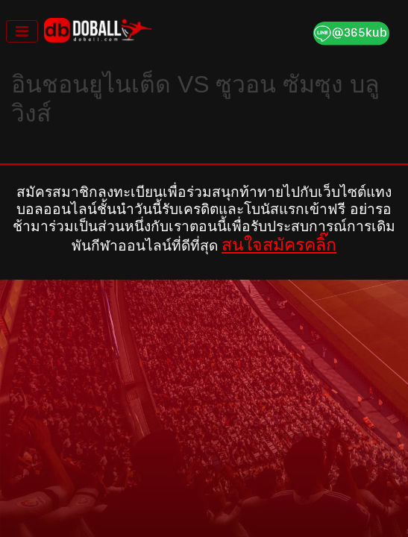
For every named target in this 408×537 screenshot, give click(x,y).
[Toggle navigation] (22, 31)
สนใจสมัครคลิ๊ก (279, 244)
